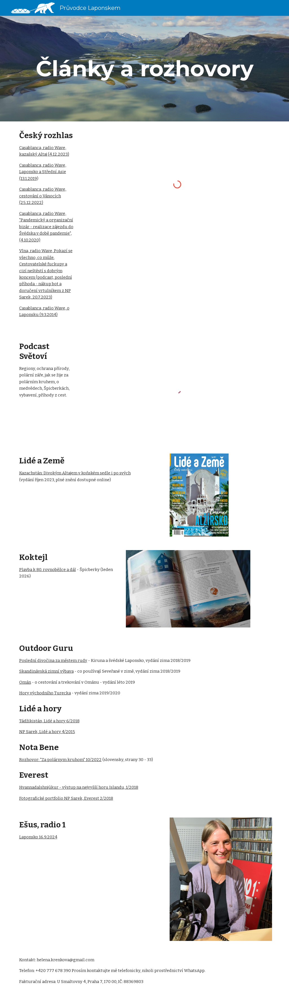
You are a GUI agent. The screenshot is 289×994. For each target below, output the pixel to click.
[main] (144, 68)
